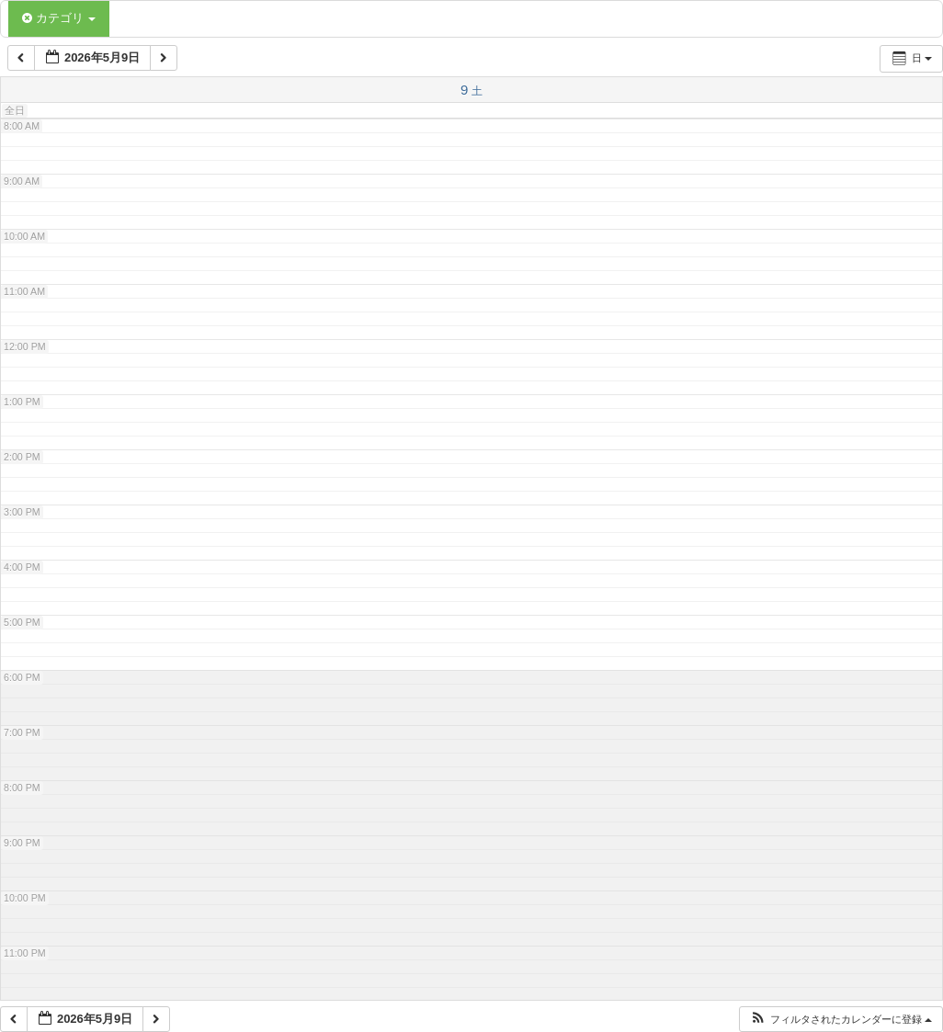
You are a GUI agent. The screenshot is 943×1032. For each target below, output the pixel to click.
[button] (840, 1019)
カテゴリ (59, 18)
